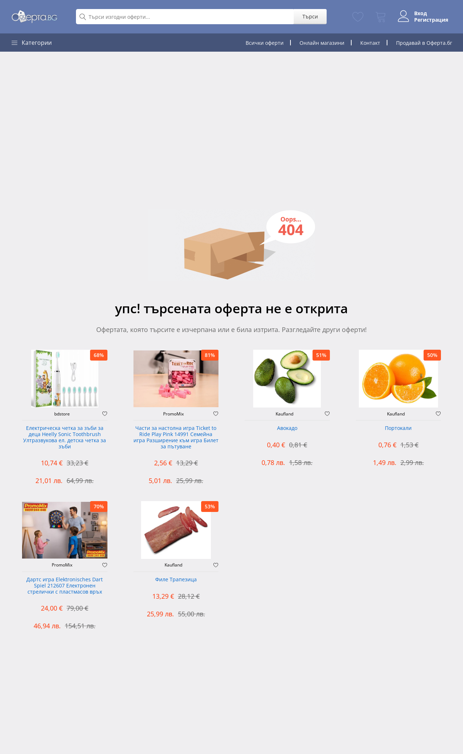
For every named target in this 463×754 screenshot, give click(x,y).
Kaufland (284, 414)
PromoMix (173, 414)
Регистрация (429, 20)
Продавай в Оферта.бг (424, 42)
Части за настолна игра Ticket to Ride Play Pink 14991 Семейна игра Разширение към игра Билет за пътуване (175, 437)
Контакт (370, 42)
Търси (308, 16)
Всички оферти (265, 42)
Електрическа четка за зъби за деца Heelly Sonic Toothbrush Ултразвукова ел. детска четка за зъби (64, 437)
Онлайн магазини (322, 42)
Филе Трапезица (176, 580)
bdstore (62, 414)
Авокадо (287, 428)
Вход (418, 13)
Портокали (398, 428)
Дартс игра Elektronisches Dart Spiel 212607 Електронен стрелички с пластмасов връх (64, 586)
